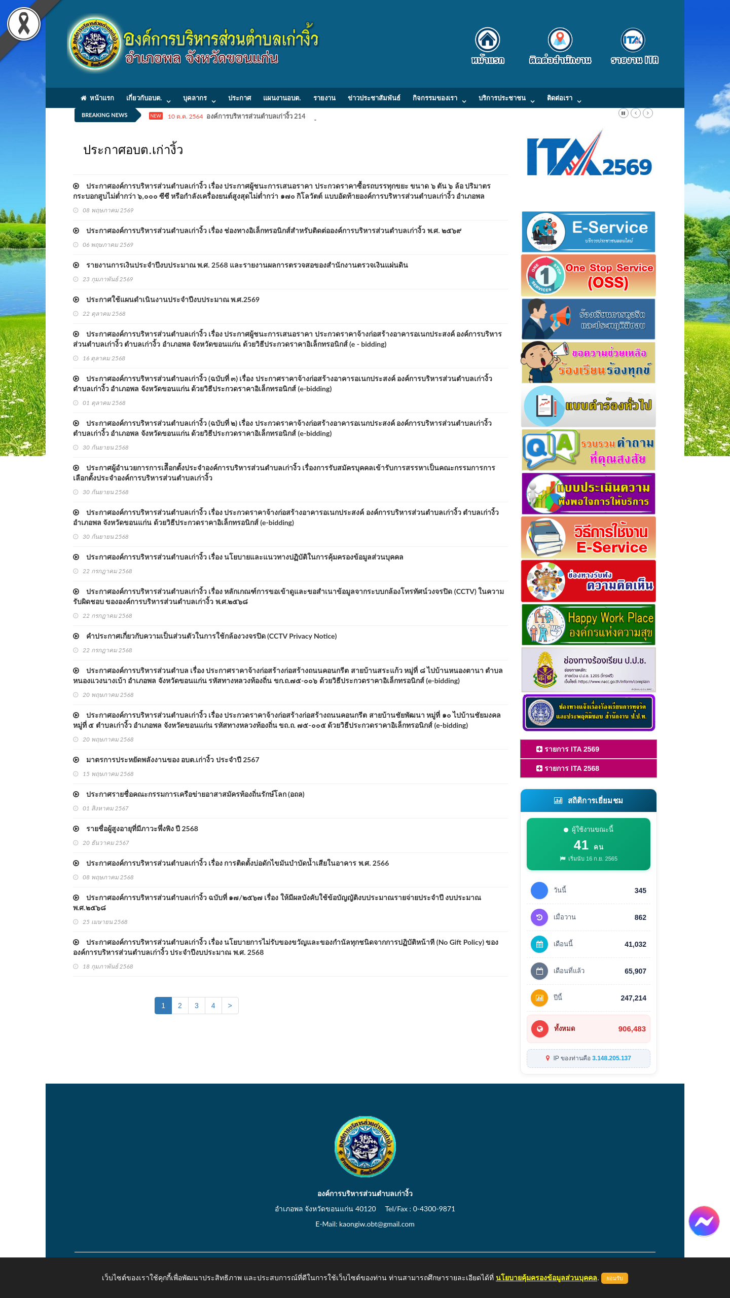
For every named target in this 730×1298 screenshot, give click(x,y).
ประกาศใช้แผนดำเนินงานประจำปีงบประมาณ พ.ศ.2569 (166, 299)
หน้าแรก (97, 98)
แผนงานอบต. (282, 98)
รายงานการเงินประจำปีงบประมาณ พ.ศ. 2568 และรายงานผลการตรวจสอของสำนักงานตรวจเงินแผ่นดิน (240, 265)
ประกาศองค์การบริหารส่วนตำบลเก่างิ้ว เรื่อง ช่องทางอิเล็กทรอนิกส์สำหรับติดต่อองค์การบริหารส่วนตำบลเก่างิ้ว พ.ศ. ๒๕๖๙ (267, 230)
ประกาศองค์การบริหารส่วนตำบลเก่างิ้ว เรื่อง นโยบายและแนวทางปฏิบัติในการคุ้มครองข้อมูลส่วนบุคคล (238, 556)
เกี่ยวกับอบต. (144, 98)
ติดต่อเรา (559, 98)
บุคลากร (195, 98)
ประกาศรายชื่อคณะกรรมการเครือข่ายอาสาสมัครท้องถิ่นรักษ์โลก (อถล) (189, 794)
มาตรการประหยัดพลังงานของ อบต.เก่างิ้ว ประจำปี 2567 (166, 759)
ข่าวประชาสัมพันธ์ (374, 98)
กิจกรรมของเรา (435, 98)
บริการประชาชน (502, 98)
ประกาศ (239, 98)
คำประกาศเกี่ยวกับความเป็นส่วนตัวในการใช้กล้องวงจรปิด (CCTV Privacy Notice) (205, 636)
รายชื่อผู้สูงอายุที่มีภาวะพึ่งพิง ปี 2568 (135, 828)
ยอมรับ (614, 1278)
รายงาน (324, 98)
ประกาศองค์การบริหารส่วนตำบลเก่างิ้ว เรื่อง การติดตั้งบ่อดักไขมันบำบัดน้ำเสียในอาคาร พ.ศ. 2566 (231, 863)
